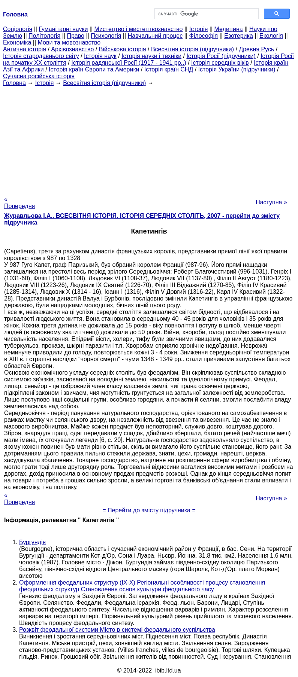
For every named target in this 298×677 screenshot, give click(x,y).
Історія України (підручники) (237, 69)
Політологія (44, 36)
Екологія (271, 36)
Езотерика (238, 36)
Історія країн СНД (168, 69)
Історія (198, 29)
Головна (14, 83)
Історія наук (100, 56)
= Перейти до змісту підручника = (149, 510)
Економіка (17, 42)
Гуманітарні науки (63, 29)
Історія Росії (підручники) (220, 56)
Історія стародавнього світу (41, 56)
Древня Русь (256, 49)
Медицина (228, 29)
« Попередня (19, 202)
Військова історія (122, 49)
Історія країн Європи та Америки (94, 69)
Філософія (203, 36)
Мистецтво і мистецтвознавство (138, 29)
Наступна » (271, 202)
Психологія (106, 36)
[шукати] (206, 13)
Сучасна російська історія (39, 76)
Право (75, 36)
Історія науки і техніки (151, 56)
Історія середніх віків (220, 63)
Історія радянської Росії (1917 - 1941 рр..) (128, 63)
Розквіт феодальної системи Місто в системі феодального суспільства (117, 629)
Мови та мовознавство (69, 42)
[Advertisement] (149, 138)
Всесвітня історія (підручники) (192, 49)
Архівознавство (72, 49)
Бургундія (32, 542)
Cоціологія (17, 29)
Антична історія (24, 49)
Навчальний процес (155, 36)
